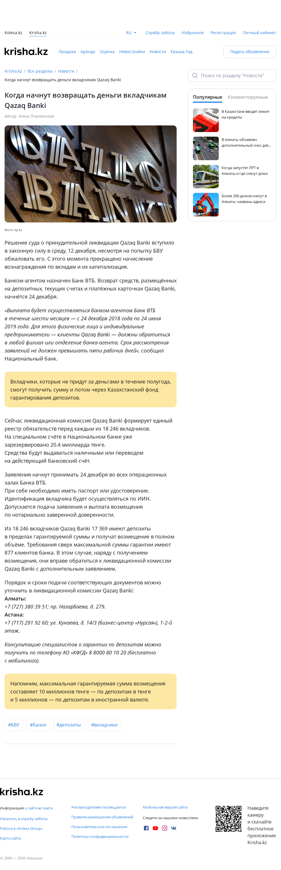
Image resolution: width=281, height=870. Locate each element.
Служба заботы (160, 32)
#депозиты (68, 725)
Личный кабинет (259, 32)
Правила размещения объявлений (102, 816)
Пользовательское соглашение (99, 826)
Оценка (107, 51)
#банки (38, 725)
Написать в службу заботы (24, 818)
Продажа (67, 51)
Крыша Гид (181, 51)
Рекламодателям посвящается (98, 807)
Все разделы (40, 71)
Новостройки (132, 51)
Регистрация (223, 32)
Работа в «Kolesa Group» (21, 828)
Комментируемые (248, 97)
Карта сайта (10, 838)
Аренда (88, 51)
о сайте (31, 808)
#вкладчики (104, 725)
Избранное (193, 32)
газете (47, 808)
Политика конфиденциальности (99, 836)
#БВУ (13, 725)
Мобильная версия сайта (165, 807)
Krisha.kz (13, 71)
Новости (158, 51)
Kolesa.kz (13, 33)
